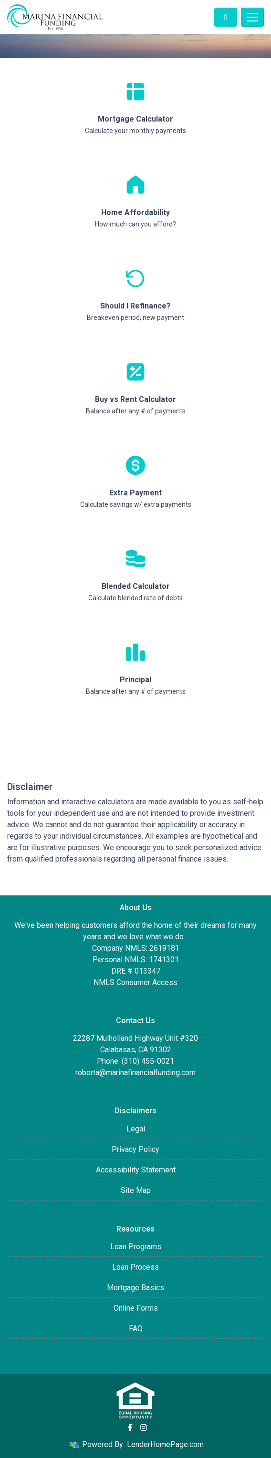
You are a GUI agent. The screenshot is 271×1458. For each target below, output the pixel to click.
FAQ (136, 1328)
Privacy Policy (135, 1149)
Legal (135, 1128)
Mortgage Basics (135, 1287)
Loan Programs (135, 1246)
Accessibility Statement (136, 1169)
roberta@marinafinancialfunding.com (135, 1072)
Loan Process (135, 1267)
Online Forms (136, 1308)
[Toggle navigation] (252, 17)
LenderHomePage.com (165, 1444)
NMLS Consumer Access (135, 982)
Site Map (136, 1190)
